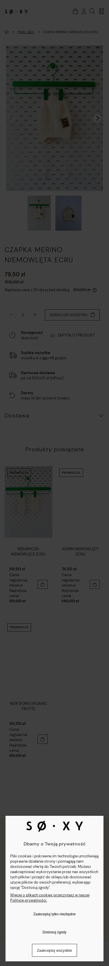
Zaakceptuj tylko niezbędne (54, 914)
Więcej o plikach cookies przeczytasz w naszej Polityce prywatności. (50, 898)
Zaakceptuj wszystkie (54, 950)
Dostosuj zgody (54, 932)
